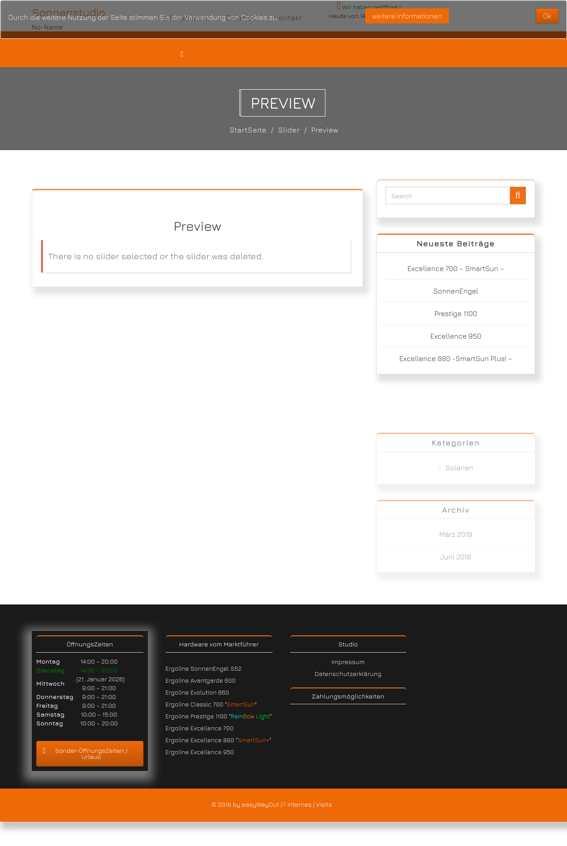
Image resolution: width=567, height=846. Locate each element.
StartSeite (252, 130)
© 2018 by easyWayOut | (248, 804)
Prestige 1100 (456, 321)
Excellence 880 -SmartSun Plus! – (455, 366)
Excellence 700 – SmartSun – (456, 276)
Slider (293, 130)
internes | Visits (309, 804)
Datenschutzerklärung (348, 673)
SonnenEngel (455, 299)
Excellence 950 (455, 344)
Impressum (348, 661)
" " (250, 716)
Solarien (459, 502)
